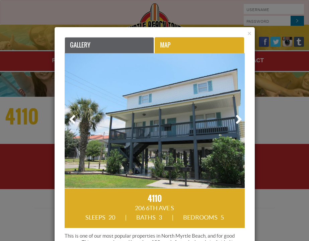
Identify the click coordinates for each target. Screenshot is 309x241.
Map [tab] (165, 45)
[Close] (249, 33)
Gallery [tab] (80, 45)
